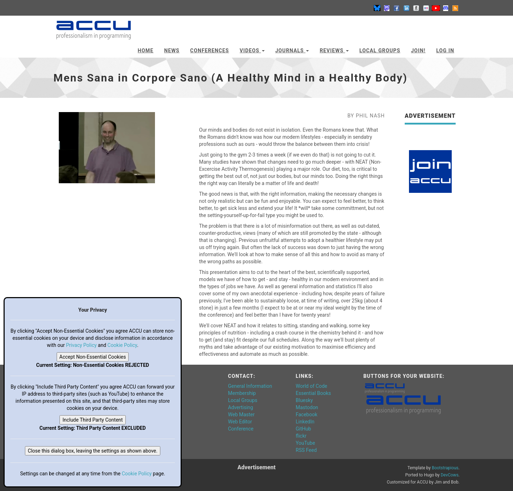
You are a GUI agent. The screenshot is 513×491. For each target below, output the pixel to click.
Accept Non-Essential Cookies (92, 357)
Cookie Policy (122, 345)
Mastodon (307, 407)
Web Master (241, 414)
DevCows (449, 474)
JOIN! (418, 50)
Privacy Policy (81, 345)
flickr (301, 436)
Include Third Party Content (92, 420)
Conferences (209, 50)
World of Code (311, 386)
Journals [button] (292, 50)
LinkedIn (305, 421)
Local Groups (379, 50)
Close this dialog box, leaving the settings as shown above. (92, 451)
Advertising (240, 407)
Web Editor (240, 421)
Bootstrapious (445, 467)
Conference (240, 429)
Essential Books (313, 393)
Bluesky (304, 400)
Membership (242, 393)
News (172, 50)
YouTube (305, 443)
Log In (445, 50)
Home (146, 50)
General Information (250, 386)
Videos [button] (252, 50)
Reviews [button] (334, 50)
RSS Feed (306, 450)
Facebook (306, 414)
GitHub (303, 429)
